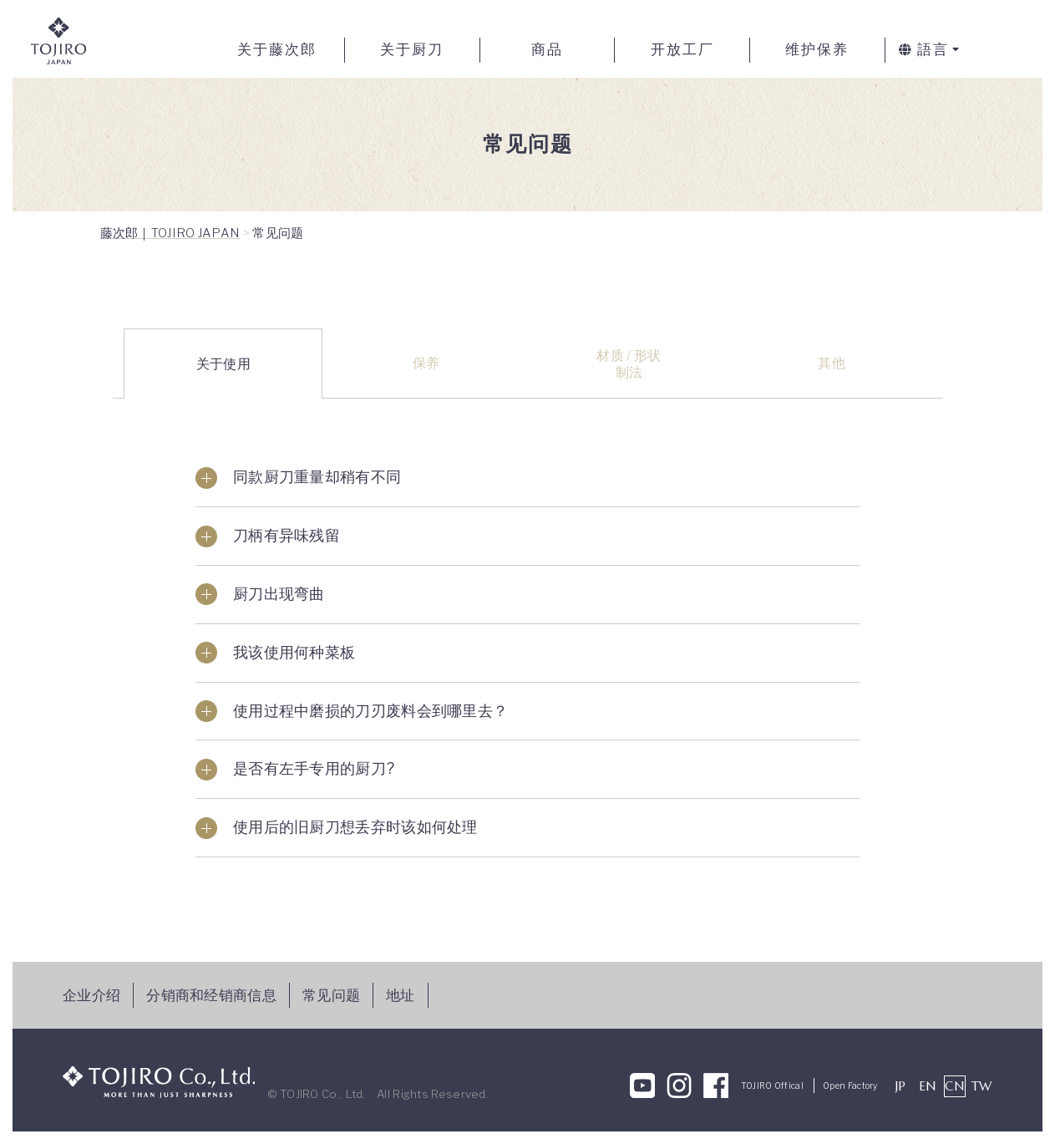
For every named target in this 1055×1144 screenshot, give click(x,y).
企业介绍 (91, 995)
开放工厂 (682, 49)
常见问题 (331, 995)
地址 (400, 995)
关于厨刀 (412, 49)
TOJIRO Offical (772, 1085)
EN (927, 1086)
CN (954, 1086)
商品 (547, 49)
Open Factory (850, 1085)
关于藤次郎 (277, 49)
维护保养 (817, 49)
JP (900, 1086)
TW (981, 1086)
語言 (924, 49)
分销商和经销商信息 (211, 995)
